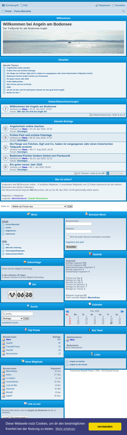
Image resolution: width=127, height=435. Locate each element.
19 (59, 347)
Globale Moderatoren (38, 198)
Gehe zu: (5, 206)
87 (59, 343)
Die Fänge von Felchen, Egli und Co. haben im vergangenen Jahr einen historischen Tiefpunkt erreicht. (50, 73)
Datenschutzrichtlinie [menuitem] (14, 254)
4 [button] (117, 173)
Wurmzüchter (12, 354)
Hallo (9, 87)
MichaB (9, 392)
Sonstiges (22, 131)
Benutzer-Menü (95, 214)
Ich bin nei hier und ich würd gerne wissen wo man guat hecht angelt (35, 90)
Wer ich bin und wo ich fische (19, 84)
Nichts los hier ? (13, 93)
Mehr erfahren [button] (65, 428)
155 (59, 339)
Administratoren (19, 198)
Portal (8, 11)
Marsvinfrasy (11, 371)
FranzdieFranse (13, 347)
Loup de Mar (11, 385)
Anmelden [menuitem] (120, 5)
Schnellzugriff (11, 5)
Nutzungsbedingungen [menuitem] (15, 251)
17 (59, 354)
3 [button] (114, 173)
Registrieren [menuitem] (104, 5)
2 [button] (111, 173)
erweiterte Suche (10, 322)
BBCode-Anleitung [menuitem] (13, 248)
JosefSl (9, 343)
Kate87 (9, 396)
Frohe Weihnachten (15, 82)
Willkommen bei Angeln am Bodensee (33, 106)
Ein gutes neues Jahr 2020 (18, 79)
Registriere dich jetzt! (75, 242)
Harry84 (9, 350)
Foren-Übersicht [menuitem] (12, 224)
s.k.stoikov (10, 378)
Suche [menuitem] (124, 11)
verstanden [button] (105, 426)
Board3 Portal (87, 371)
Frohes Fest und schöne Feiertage (21, 71)
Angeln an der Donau (78, 365)
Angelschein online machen (18, 68)
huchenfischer (12, 382)
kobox (8, 375)
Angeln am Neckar (77, 361)
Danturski (10, 389)
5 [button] (121, 173)
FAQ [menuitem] (25, 5)
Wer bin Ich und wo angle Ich (32, 111)
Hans (25, 109)
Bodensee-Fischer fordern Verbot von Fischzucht (27, 76)
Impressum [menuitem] (10, 234)
